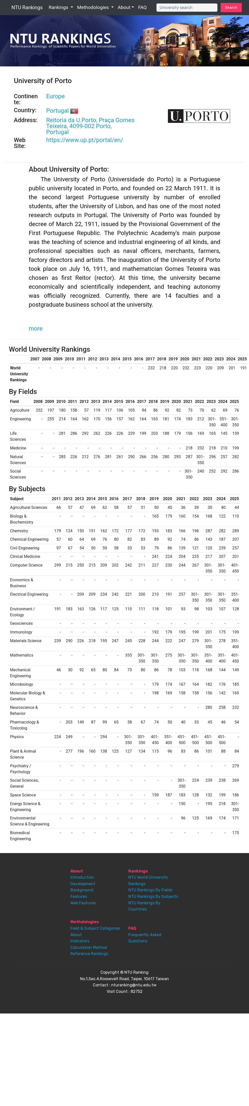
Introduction (82, 877)
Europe (55, 96)
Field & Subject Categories (95, 928)
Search (231, 7)
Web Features (83, 903)
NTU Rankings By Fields (150, 890)
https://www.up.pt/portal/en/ (84, 140)
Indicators (79, 941)
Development (82, 883)
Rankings (59, 7)
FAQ (142, 7)
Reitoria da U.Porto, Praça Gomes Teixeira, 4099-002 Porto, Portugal (90, 126)
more (36, 328)
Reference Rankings (89, 953)
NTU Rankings (27, 7)
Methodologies (93, 7)
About (124, 7)
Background (81, 890)
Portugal (62, 110)
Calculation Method (88, 947)
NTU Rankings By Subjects (153, 896)
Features (78, 896)
